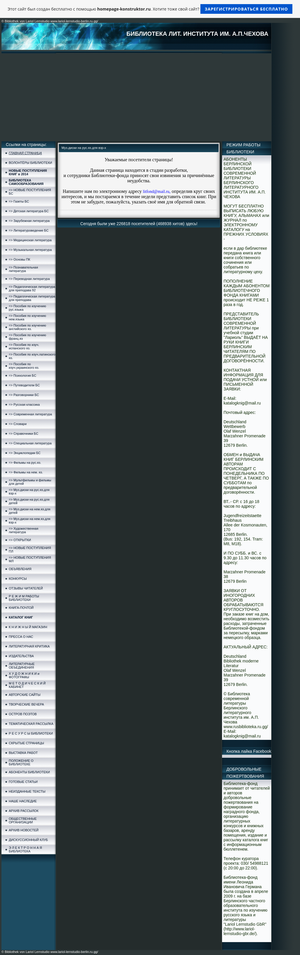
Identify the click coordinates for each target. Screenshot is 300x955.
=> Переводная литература (29, 279)
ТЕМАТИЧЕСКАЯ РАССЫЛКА (31, 723)
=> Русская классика (24, 404)
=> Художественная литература (23, 530)
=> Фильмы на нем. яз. (26, 472)
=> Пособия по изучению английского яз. (27, 327)
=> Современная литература (30, 414)
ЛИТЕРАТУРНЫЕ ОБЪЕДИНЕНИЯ (22, 665)
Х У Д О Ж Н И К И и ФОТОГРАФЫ (24, 675)
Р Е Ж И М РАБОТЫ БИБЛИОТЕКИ (24, 597)
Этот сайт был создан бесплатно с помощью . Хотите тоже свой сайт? (150, 9)
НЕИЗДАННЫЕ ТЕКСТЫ (27, 791)
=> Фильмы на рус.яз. (25, 462)
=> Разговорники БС (24, 395)
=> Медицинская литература (30, 240)
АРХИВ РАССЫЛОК (23, 811)
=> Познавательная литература (23, 269)
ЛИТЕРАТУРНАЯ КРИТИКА (29, 646)
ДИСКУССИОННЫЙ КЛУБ (28, 840)
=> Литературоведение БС (29, 230)
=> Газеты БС (19, 201)
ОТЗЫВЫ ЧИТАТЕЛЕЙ (26, 588)
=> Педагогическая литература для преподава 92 (32, 288)
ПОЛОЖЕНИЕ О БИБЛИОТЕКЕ (21, 762)
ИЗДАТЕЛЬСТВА (21, 656)
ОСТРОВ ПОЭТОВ (23, 714)
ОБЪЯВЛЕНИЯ (20, 569)
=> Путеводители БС (24, 385)
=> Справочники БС (23, 433)
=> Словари (18, 424)
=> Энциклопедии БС (25, 453)
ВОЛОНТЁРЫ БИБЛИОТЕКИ (30, 162)
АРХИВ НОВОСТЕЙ (23, 830)
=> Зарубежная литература (29, 220)
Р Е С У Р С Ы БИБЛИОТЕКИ (31, 733)
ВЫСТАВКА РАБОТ (23, 753)
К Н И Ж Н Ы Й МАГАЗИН (28, 627)
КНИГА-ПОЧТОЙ (21, 607)
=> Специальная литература (30, 443)
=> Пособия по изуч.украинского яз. (24, 365)
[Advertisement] (136, 97)
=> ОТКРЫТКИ (20, 540)
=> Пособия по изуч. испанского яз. (24, 346)
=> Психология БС (22, 375)
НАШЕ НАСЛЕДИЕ (23, 801)
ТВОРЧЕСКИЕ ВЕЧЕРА (26, 704)
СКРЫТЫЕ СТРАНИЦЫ (26, 743)
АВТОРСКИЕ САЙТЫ (24, 694)
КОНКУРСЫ (18, 578)
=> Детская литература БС (29, 211)
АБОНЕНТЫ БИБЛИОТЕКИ (29, 772)
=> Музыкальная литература (30, 250)
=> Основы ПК (19, 259)
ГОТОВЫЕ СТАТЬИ (23, 782)
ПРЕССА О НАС (21, 636)
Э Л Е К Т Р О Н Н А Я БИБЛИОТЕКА (25, 849)
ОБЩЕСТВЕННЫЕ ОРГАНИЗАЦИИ (23, 820)
